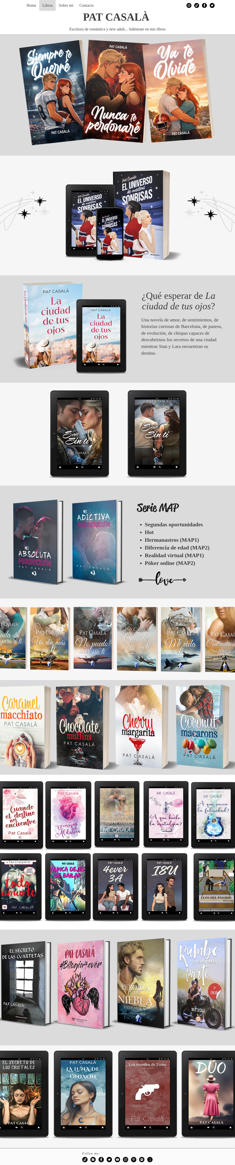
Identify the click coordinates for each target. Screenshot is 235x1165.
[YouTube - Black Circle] (117, 1159)
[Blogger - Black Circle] (93, 1159)
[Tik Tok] (196, 5)
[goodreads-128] (150, 1159)
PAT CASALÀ (116, 17)
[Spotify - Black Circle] (141, 1159)
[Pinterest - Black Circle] (133, 1159)
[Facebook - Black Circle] (204, 5)
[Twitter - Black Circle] (212, 5)
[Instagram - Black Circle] (188, 5)
